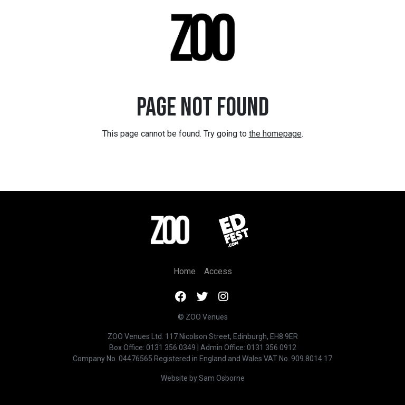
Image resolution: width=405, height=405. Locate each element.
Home (184, 271)
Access (218, 271)
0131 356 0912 (271, 347)
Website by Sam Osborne (203, 378)
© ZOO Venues (203, 317)
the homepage (275, 134)
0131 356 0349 (171, 347)
